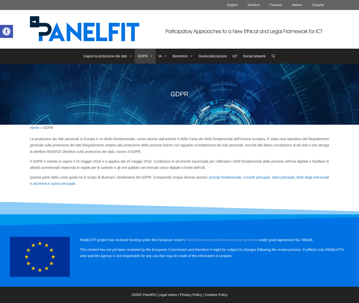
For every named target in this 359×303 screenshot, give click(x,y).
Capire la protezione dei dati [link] (109, 56)
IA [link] (164, 56)
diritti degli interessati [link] (312, 177)
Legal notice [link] (167, 295)
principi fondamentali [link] (225, 177)
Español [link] (318, 5)
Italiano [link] (297, 5)
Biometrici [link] (184, 56)
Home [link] (34, 128)
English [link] (232, 5)
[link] (6, 31)
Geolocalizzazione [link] (213, 56)
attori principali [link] (283, 177)
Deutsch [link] (254, 5)
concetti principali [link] (256, 177)
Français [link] (275, 5)
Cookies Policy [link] (216, 295)
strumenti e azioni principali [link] (54, 184)
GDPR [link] (147, 56)
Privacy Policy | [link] (192, 295)
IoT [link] (234, 56)
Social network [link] (254, 56)
